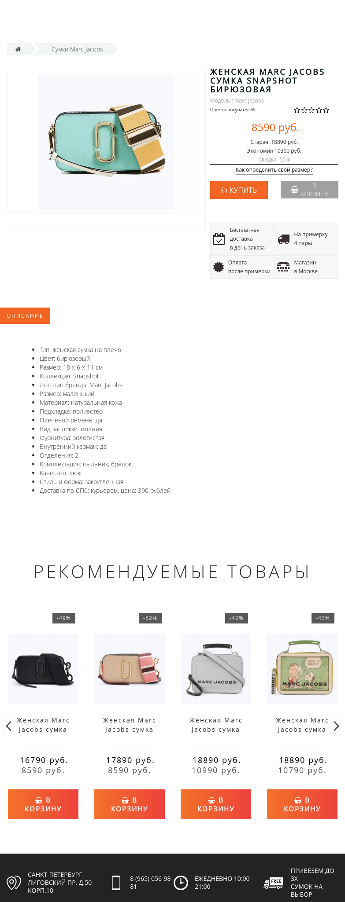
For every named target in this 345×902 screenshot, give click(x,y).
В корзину (309, 189)
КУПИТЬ (243, 190)
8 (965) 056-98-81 (151, 877)
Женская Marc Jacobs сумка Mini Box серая (216, 729)
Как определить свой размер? (274, 170)
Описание (25, 315)
